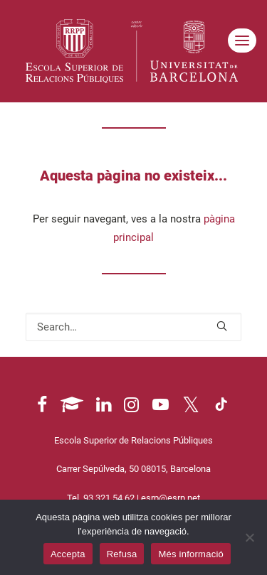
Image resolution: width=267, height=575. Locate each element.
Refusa (122, 554)
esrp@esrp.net (170, 498)
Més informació (191, 554)
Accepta (68, 554)
